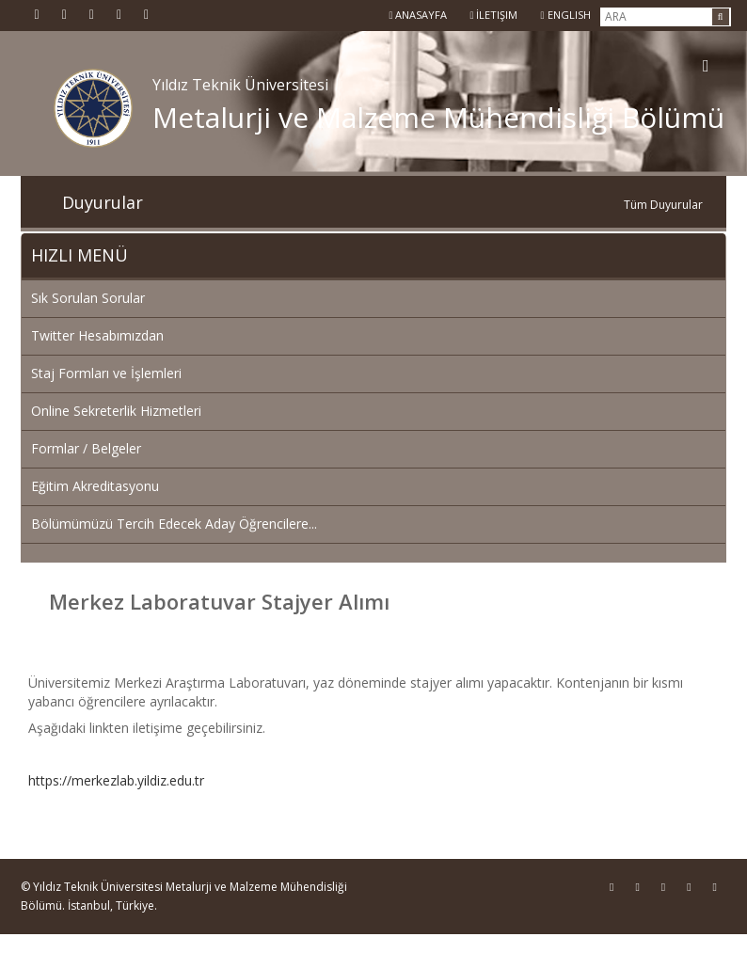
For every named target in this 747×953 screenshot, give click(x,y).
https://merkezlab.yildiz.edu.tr (116, 780)
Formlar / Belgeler (86, 448)
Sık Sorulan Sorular (88, 298)
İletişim (493, 15)
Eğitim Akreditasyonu (95, 486)
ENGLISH (565, 15)
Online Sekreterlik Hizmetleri (116, 411)
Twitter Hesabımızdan (97, 335)
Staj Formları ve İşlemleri (106, 373)
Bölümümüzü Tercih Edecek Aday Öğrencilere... (174, 523)
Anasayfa (418, 15)
